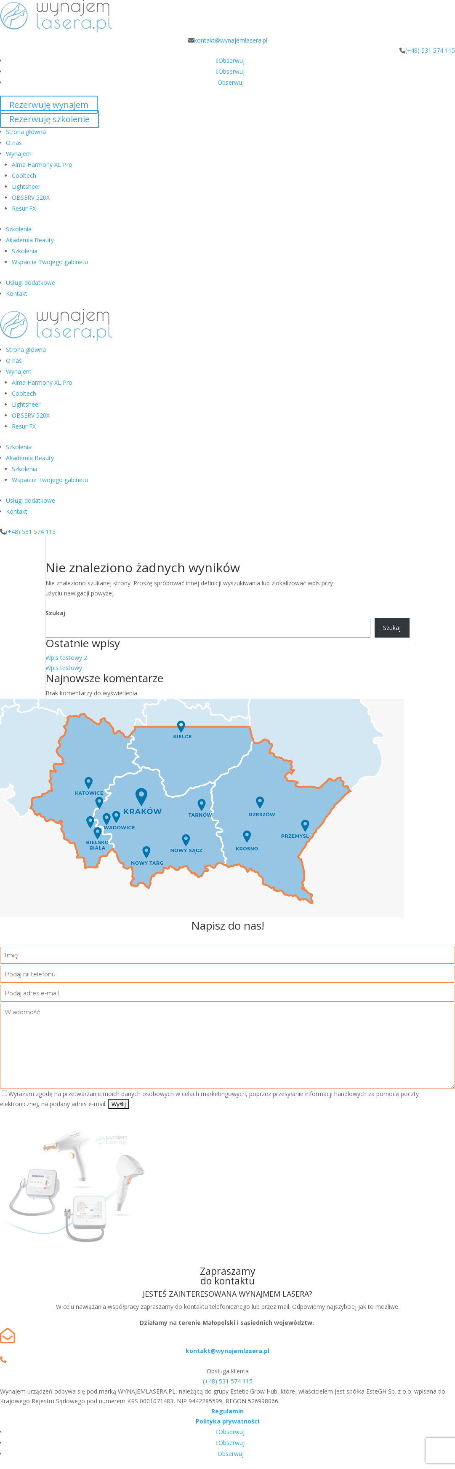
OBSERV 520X (31, 197)
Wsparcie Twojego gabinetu (50, 262)
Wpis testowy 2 (66, 658)
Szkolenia (19, 229)
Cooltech (24, 176)
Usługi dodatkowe (30, 283)
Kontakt (16, 294)
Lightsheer (26, 186)
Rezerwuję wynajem (48, 104)
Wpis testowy (63, 668)
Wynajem (19, 154)
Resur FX (24, 208)
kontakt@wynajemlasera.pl (230, 40)
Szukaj (55, 613)
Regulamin (227, 1411)
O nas (14, 143)
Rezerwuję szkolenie (49, 119)
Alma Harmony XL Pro (42, 165)
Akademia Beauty (30, 240)
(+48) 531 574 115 (430, 50)
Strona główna (26, 132)
